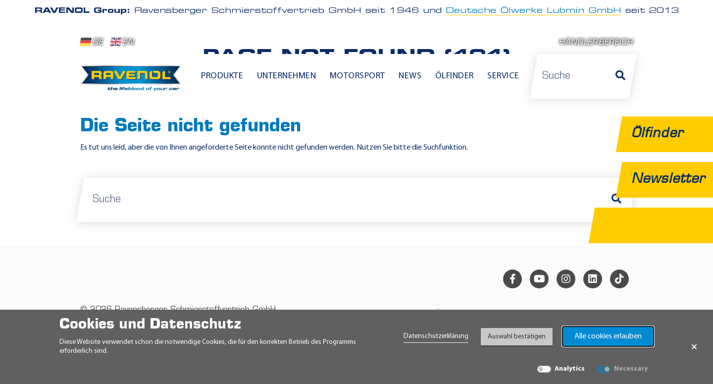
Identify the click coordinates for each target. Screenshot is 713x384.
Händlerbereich (596, 43)
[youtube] (539, 279)
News (410, 76)
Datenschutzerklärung (436, 336)
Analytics (570, 369)
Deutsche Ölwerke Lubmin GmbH (533, 11)
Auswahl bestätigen (517, 336)
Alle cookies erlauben (608, 336)
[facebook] (512, 279)
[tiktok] (619, 279)
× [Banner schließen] (694, 347)
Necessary (631, 369)
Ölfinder (454, 76)
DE (91, 42)
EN (122, 42)
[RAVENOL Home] (133, 82)
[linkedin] (592, 279)
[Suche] (620, 76)
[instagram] (566, 279)
